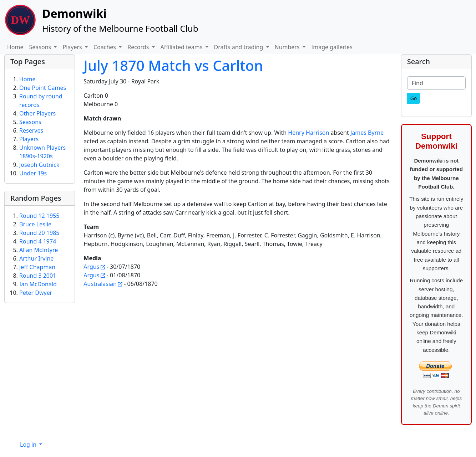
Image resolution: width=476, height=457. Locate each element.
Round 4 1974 (37, 241)
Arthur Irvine (36, 258)
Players (29, 139)
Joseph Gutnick (39, 165)
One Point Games (42, 88)
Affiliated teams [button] (182, 47)
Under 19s (33, 173)
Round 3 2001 (37, 275)
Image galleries (332, 47)
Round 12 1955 (39, 216)
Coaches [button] (105, 47)
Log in (29, 444)
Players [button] (72, 47)
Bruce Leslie (35, 224)
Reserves (31, 130)
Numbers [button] (288, 47)
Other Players (37, 113)
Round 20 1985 (39, 233)
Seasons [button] (41, 47)
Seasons (30, 122)
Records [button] (138, 47)
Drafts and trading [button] (239, 47)
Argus (91, 267)
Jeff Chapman (37, 267)
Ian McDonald (38, 284)
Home (15, 47)
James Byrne (367, 133)
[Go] (413, 98)
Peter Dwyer (35, 293)
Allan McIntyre (38, 250)
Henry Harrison (308, 133)
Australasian (100, 284)
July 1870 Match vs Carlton (173, 65)
